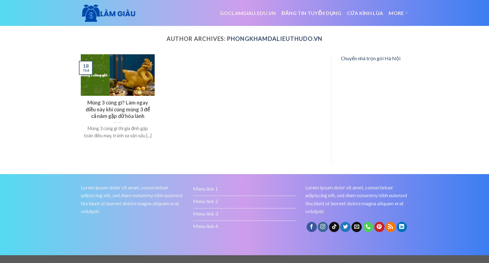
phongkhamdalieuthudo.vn (274, 38)
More (398, 13)
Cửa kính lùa (365, 13)
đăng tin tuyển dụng (311, 13)
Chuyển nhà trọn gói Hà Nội (370, 58)
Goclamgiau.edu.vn (248, 13)
